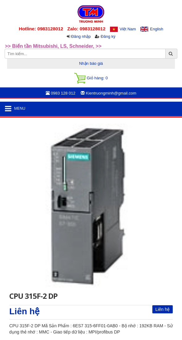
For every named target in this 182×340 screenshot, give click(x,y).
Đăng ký (108, 36)
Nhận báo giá (91, 63)
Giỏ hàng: (91, 78)
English (156, 29)
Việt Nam (128, 29)
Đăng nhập (81, 36)
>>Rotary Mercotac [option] (27, 39)
